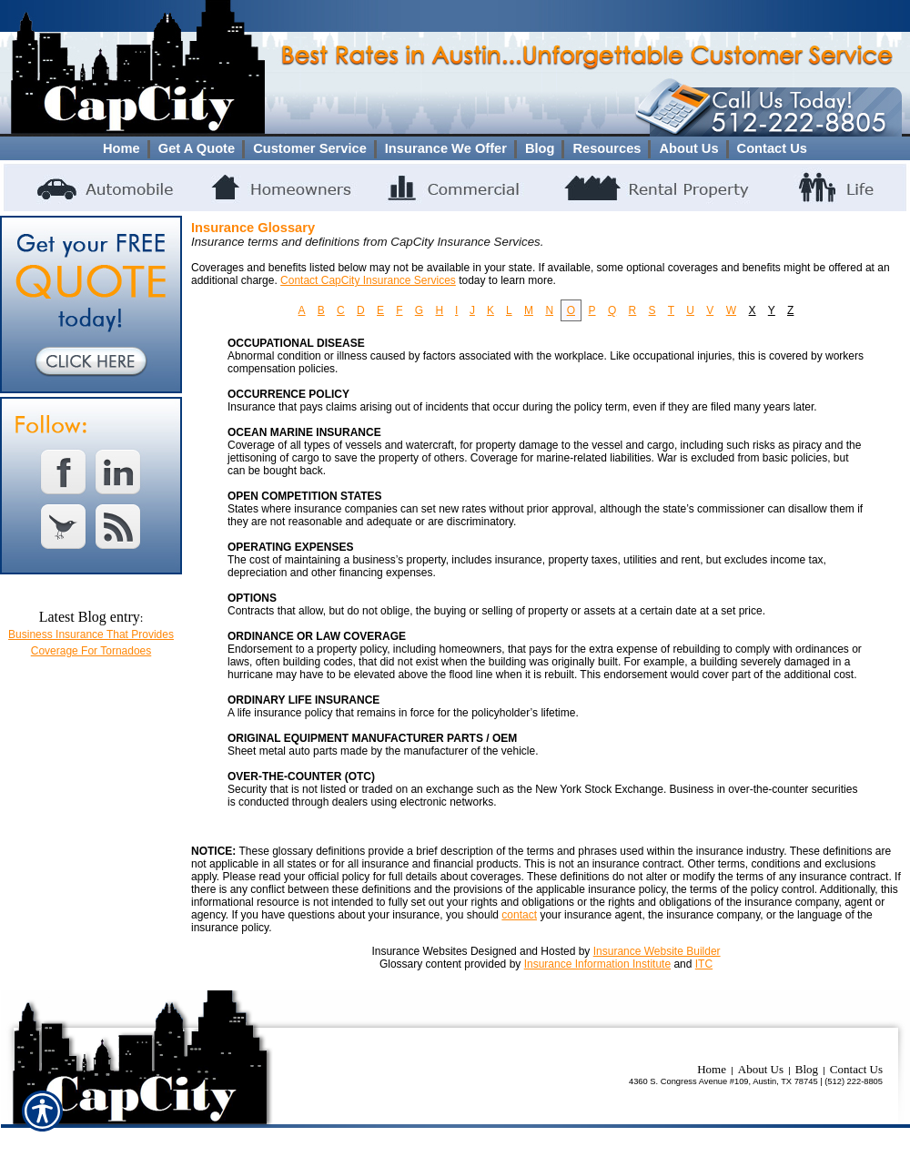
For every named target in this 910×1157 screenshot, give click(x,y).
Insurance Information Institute (597, 964)
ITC (704, 964)
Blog (806, 1069)
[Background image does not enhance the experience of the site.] (455, 148)
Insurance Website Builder (657, 951)
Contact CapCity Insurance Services (368, 280)
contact (519, 914)
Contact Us (856, 1069)
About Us (761, 1069)
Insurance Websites (419, 951)
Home (711, 1069)
